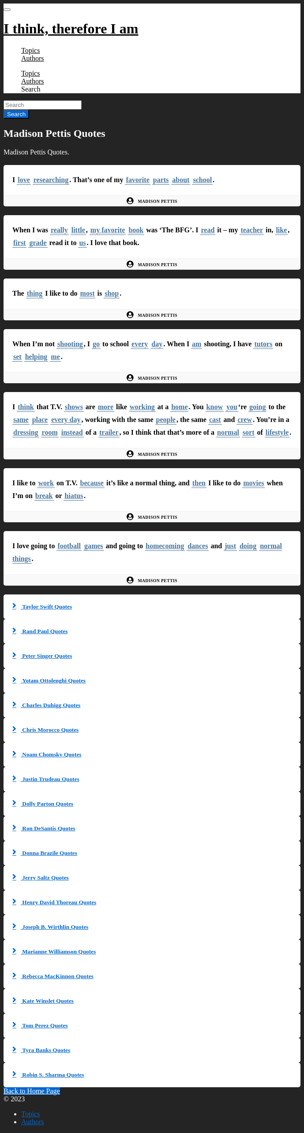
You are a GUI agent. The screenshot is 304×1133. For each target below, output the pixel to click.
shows (74, 407)
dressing (25, 432)
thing (35, 293)
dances (198, 546)
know (214, 407)
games (93, 546)
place (40, 419)
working (142, 407)
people (166, 419)
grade (37, 242)
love (24, 179)
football (68, 546)
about (180, 179)
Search (31, 89)
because (92, 483)
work (46, 483)
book (135, 230)
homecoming (165, 546)
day (156, 344)
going (257, 407)
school (202, 179)
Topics (30, 50)
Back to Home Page (32, 1091)
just (230, 546)
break (44, 495)
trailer (109, 432)
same (21, 419)
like (281, 230)
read (207, 230)
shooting (70, 344)
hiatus (73, 495)
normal (228, 432)
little (78, 230)
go (96, 344)
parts (161, 179)
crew (244, 419)
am (196, 344)
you (231, 407)
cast (215, 419)
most (87, 293)
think (26, 407)
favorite (137, 179)
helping (36, 356)
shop (112, 293)
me (55, 356)
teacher (251, 230)
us (82, 242)
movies (253, 483)
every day (65, 419)
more (105, 407)
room (50, 432)
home (179, 407)
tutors (263, 344)
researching (51, 179)
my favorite (107, 230)
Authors (32, 58)
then (199, 483)
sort (249, 432)
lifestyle (277, 432)
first (19, 242)
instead (72, 432)
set (17, 356)
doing (248, 546)
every (139, 344)
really (59, 230)
